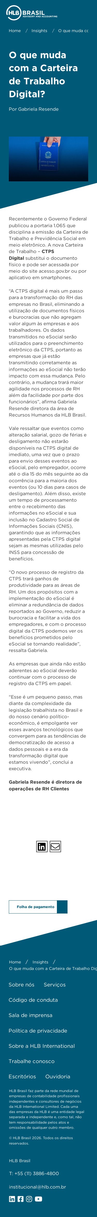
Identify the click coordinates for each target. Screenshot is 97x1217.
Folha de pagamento (35, 907)
